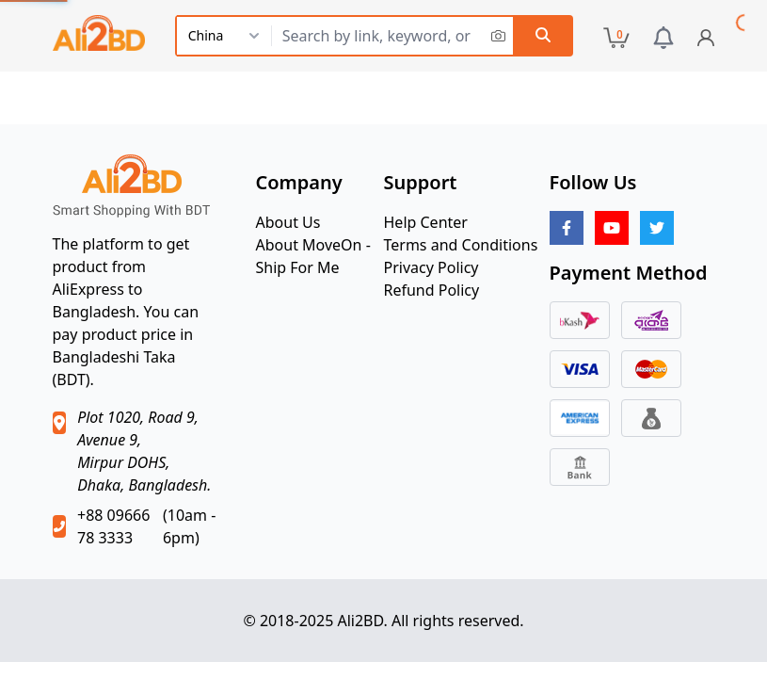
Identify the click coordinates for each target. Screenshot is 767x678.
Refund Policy (432, 290)
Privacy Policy (431, 267)
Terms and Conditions (461, 244)
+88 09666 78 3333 (113, 526)
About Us (288, 222)
